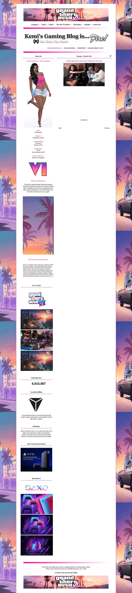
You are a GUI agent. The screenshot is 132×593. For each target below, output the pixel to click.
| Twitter (50, 24)
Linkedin (87, 24)
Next (60, 128)
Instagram (34, 24)
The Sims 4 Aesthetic (63, 24)
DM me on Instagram (38, 157)
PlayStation (77, 24)
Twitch (43, 24)
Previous (107, 128)
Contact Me (97, 24)
